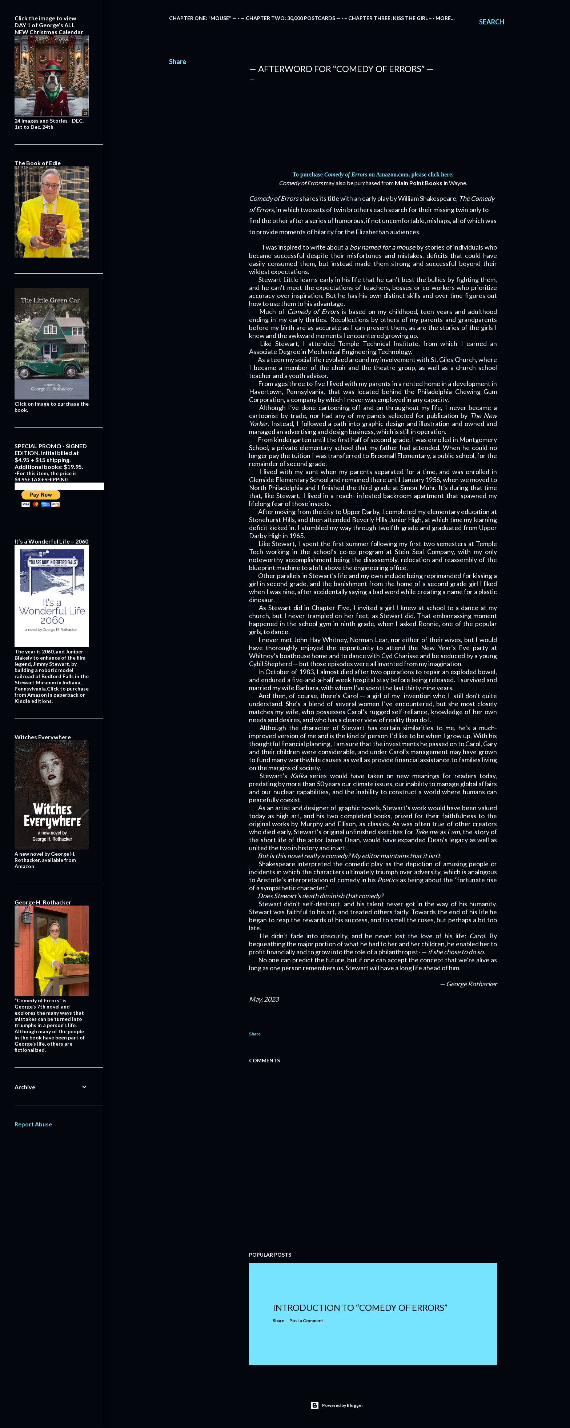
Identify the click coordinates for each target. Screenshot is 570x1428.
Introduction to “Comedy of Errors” (360, 1307)
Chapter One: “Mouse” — (203, 18)
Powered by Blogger (336, 1405)
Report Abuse (33, 1124)
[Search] (491, 22)
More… (445, 18)
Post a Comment (306, 1320)
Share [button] (177, 61)
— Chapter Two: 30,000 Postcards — (290, 18)
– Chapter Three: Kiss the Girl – (388, 18)
